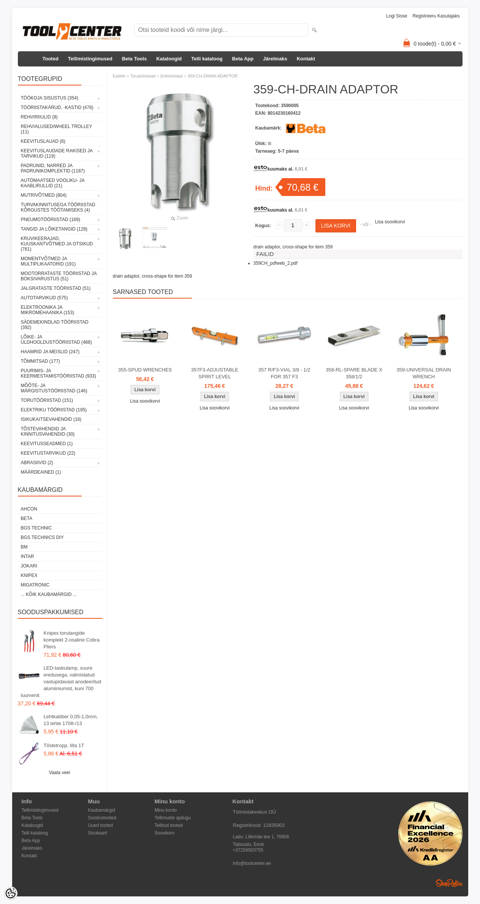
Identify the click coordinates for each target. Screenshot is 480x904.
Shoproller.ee (449, 883)
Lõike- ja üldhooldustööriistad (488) (56, 339)
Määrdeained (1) (41, 472)
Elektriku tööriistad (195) (54, 409)
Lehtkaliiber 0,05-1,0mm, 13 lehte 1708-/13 (71, 720)
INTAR (27, 556)
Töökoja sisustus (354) (49, 98)
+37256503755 (248, 850)
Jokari (29, 566)
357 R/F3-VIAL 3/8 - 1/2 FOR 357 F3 (284, 373)
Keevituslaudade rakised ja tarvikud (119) (57, 153)
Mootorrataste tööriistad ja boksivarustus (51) (59, 276)
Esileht (119, 76)
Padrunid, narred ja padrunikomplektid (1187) (53, 168)
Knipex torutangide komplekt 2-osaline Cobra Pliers (72, 640)
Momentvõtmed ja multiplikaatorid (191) (48, 261)
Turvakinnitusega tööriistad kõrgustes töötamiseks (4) (58, 207)
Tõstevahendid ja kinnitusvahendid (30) (48, 431)
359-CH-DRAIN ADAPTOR (213, 76)
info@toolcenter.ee (252, 863)
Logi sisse (396, 16)
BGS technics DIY (42, 537)
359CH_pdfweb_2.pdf (275, 263)
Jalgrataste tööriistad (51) (56, 288)
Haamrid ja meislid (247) (50, 351)
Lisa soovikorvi (390, 221)
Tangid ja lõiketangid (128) (54, 229)
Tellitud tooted (169, 825)
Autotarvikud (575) (44, 297)
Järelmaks (275, 59)
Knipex (29, 575)
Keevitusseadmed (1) (47, 443)
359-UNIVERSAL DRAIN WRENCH (423, 373)
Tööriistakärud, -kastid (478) (57, 107)
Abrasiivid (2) (37, 462)
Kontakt (306, 59)
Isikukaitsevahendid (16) (51, 419)
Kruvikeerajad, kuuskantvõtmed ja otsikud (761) (57, 244)
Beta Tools (134, 59)
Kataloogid (169, 59)
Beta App (242, 59)
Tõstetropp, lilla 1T (64, 745)
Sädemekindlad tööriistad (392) (55, 324)
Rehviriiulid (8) (39, 117)
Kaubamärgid (101, 810)
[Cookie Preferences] (10, 893)
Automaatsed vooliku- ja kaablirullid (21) (53, 183)
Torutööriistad (142, 76)
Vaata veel (59, 772)
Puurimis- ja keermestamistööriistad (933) (58, 373)
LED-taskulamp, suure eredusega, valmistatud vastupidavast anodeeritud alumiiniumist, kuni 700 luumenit (61, 681)
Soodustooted (102, 817)
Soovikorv (165, 833)
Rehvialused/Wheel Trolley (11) (56, 129)
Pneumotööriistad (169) (50, 219)
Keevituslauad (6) (43, 141)
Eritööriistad (171, 76)
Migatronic (35, 585)
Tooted (51, 59)
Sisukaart (97, 833)
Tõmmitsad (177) (40, 361)
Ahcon (29, 509)
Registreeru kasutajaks (435, 16)
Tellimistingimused (90, 59)
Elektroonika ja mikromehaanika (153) (47, 310)
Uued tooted (100, 825)
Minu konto (166, 810)
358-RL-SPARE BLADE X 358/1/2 (354, 373)
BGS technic (36, 528)
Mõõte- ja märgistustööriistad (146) (54, 388)
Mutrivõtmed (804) (44, 195)
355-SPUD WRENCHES (145, 370)
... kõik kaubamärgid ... (49, 594)
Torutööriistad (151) (47, 400)
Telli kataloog (206, 59)
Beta (26, 518)
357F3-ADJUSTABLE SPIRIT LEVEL (214, 373)
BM (24, 547)
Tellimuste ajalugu (173, 817)
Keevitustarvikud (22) (48, 453)
